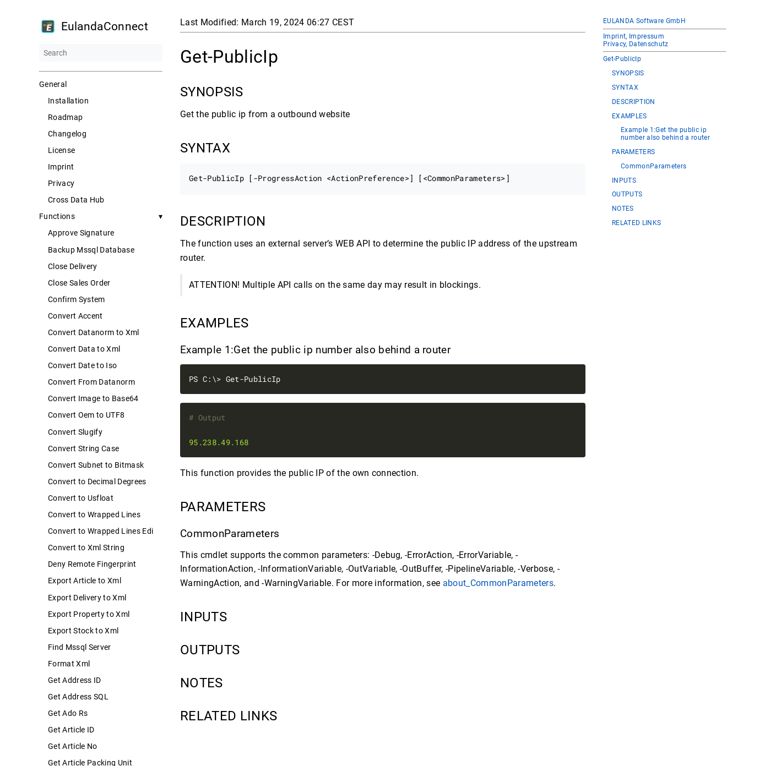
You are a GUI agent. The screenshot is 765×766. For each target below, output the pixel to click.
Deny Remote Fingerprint (92, 564)
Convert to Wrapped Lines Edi (100, 531)
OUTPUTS (627, 194)
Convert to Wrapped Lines (94, 514)
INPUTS (624, 180)
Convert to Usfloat (80, 498)
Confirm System (76, 299)
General (53, 84)
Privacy (61, 183)
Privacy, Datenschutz (636, 44)
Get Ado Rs (68, 713)
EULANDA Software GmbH (644, 21)
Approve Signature (81, 232)
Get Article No (72, 746)
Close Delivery (72, 266)
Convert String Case (83, 448)
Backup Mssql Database (91, 249)
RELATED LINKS (636, 223)
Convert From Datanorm (91, 381)
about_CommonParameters (497, 583)
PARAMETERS (633, 152)
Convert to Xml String (86, 547)
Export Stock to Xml (83, 630)
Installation (68, 100)
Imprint (61, 166)
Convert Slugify (75, 432)
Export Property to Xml (88, 614)
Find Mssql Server (79, 647)
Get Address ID (74, 680)
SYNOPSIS (628, 73)
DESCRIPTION (633, 102)
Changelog (67, 133)
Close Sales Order (79, 282)
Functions (57, 216)
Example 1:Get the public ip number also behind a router (665, 134)
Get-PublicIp (622, 59)
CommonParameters (653, 166)
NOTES (623, 208)
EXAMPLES (629, 116)
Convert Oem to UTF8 (86, 415)
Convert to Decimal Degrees (97, 481)
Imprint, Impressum (633, 36)
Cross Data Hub (76, 199)
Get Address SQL (78, 696)
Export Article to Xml (84, 580)
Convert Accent (75, 315)
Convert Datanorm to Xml (93, 332)
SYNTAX (625, 87)
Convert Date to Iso (82, 365)
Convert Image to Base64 (93, 398)
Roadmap (65, 117)
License (61, 150)
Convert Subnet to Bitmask (96, 465)
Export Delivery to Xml (87, 597)
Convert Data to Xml (84, 348)
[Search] (100, 53)
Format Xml (69, 663)
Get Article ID (71, 729)
